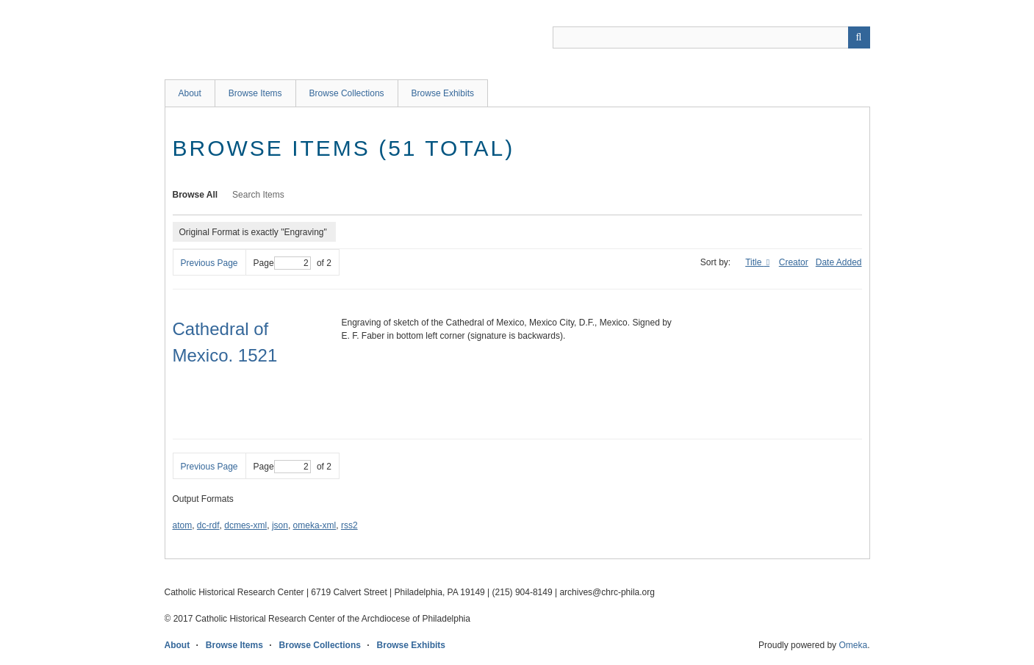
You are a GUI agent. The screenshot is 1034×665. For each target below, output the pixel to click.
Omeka (853, 645)
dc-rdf (208, 525)
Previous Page (209, 263)
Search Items (258, 195)
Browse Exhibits (443, 93)
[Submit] (859, 37)
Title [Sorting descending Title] (754, 262)
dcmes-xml (245, 525)
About (190, 93)
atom (183, 525)
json (280, 525)
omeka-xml (315, 525)
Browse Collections (346, 93)
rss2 (349, 525)
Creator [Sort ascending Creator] (793, 262)
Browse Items (255, 93)
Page (282, 263)
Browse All (195, 195)
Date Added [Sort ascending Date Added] (839, 262)
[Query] (711, 37)
